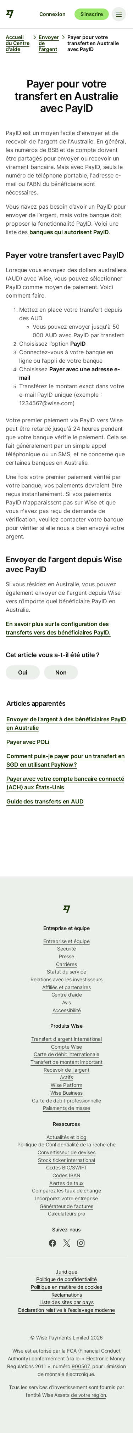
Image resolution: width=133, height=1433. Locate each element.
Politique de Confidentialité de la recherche (66, 1144)
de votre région (88, 1395)
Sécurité (66, 949)
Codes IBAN (66, 1175)
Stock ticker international (66, 1160)
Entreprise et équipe (66, 941)
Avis (66, 1002)
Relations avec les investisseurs (66, 979)
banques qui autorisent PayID (69, 232)
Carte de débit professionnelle (66, 1101)
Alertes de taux (66, 1183)
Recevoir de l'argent (66, 1070)
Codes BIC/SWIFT (66, 1167)
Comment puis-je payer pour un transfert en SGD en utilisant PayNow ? (65, 760)
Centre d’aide (66, 995)
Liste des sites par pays (66, 1302)
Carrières (66, 964)
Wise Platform (66, 1085)
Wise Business (66, 1093)
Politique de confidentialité (66, 1279)
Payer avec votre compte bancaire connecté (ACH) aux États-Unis (65, 783)
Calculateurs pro (66, 1214)
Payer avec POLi (27, 741)
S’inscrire (92, 14)
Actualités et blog (66, 1137)
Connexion (52, 14)
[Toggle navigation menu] (119, 14)
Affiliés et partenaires (66, 987)
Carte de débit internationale (66, 1054)
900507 (81, 1366)
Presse (66, 956)
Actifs (66, 1077)
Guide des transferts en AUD (45, 801)
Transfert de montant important (66, 1062)
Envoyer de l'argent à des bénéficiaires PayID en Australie (66, 723)
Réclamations (66, 1295)
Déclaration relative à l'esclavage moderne (66, 1310)
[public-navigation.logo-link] (66, 909)
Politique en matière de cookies (66, 1287)
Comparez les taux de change (66, 1190)
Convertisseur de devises (66, 1152)
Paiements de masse (66, 1108)
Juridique (66, 1272)
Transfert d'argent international (66, 1039)
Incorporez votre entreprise (66, 1198)
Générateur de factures (66, 1206)
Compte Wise (66, 1047)
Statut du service (66, 972)
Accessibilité (66, 1010)
